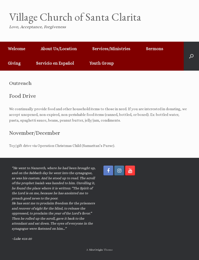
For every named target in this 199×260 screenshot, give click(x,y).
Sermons (154, 48)
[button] (191, 56)
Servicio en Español (55, 63)
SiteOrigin (96, 249)
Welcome (16, 48)
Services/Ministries (111, 48)
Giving (14, 63)
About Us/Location (59, 48)
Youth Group (101, 63)
